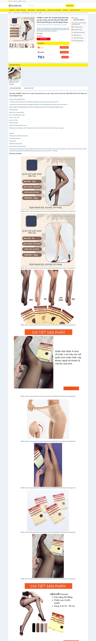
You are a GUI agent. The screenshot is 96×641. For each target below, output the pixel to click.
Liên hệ (24, 1)
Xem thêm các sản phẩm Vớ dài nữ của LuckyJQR (56, 24)
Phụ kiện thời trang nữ (25, 12)
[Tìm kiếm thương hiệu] (47, 5)
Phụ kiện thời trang (16, 12)
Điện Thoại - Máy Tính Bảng (54, 10)
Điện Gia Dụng (31, 10)
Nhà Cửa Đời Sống (41, 10)
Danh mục (15, 1)
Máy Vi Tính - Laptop (75, 10)
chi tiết (29, 88)
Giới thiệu (20, 1)
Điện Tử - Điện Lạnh (21, 10)
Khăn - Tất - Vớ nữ (34, 12)
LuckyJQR (44, 24)
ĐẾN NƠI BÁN (43, 39)
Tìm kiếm (70, 5)
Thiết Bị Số (65, 10)
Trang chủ (10, 1)
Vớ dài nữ (40, 12)
